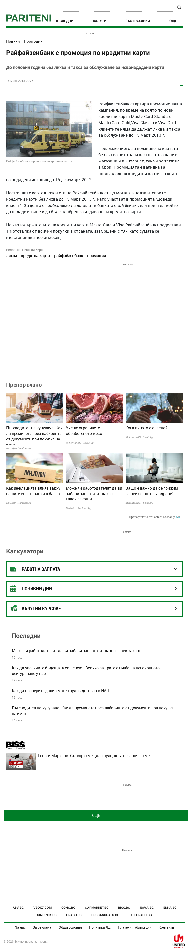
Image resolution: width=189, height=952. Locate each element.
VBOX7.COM (42, 907)
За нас (20, 927)
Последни (64, 21)
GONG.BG (68, 907)
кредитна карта (35, 256)
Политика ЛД (100, 927)
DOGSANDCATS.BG (105, 915)
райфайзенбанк (68, 256)
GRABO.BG (74, 915)
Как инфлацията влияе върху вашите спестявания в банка (33, 490)
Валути (100, 21)
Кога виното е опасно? (146, 428)
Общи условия (70, 927)
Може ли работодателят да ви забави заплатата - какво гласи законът (94, 493)
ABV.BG (18, 907)
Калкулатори (24, 551)
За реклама (42, 927)
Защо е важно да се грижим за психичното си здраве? (152, 490)
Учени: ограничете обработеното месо (84, 430)
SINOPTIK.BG (47, 915)
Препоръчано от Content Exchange (154, 517)
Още (96, 815)
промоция (96, 256)
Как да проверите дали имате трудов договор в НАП (60, 690)
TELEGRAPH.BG (140, 915)
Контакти (166, 927)
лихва (11, 256)
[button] (176, 21)
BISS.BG (124, 907)
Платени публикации (135, 927)
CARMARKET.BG (97, 907)
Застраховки (138, 21)
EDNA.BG (170, 907)
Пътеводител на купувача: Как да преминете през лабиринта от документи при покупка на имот (34, 435)
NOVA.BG (147, 907)
